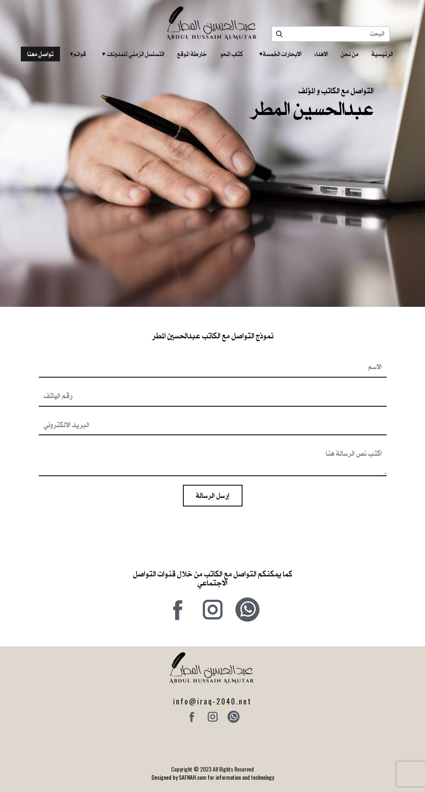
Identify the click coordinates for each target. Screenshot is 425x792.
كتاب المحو (231, 54)
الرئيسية (382, 54)
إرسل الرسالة (212, 495)
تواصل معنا (40, 54)
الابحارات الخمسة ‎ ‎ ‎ (280, 54)
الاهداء (321, 54)
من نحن (349, 54)
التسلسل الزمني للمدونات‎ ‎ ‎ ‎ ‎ (133, 54)
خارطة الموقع (192, 54)
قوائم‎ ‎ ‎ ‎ (78, 54)
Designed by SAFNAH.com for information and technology (212, 777)
